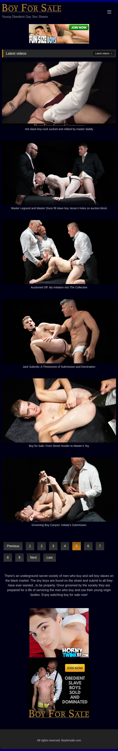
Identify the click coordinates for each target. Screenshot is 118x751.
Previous (13, 546)
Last (50, 557)
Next (33, 557)
